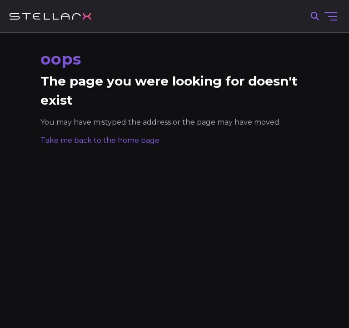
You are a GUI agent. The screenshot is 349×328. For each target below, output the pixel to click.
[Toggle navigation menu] (331, 16)
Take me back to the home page (100, 140)
